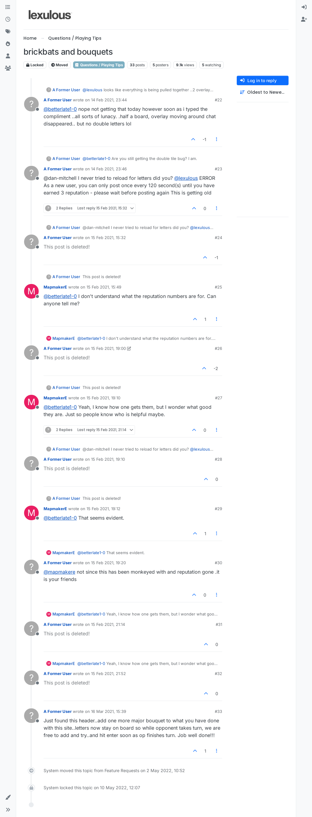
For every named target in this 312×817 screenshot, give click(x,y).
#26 (218, 348)
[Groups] (7, 68)
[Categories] (7, 7)
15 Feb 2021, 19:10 (103, 397)
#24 (218, 237)
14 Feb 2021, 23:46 (109, 168)
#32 (218, 673)
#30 (218, 562)
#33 (218, 711)
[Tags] (7, 32)
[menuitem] (304, 7)
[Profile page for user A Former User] (31, 104)
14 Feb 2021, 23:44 (109, 99)
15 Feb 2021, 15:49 (104, 287)
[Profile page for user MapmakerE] (31, 291)
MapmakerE (55, 287)
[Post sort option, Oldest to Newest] (263, 92)
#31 (219, 624)
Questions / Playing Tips (99, 65)
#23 (218, 168)
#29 (218, 508)
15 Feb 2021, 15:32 (108, 237)
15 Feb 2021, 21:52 (108, 673)
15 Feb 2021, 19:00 (108, 348)
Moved (59, 65)
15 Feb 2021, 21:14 (108, 624)
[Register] (304, 19)
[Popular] (7, 44)
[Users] (7, 56)
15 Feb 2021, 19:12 (103, 508)
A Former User (66, 89)
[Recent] (7, 19)
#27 (218, 397)
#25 (218, 287)
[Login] (304, 7)
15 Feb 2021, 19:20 (108, 562)
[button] (7, 797)
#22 (218, 99)
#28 (218, 459)
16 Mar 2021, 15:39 (108, 711)
